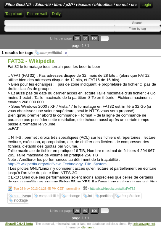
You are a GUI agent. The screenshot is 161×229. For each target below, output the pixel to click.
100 (94, 38)
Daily (56, 14)
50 (85, 38)
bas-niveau (22, 196)
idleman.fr (87, 227)
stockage (21, 200)
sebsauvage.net (144, 223)
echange (73, 196)
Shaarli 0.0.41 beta (19, 223)
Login (146, 4)
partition (106, 196)
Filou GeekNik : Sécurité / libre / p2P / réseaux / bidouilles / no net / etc (71, 4)
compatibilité (53, 53)
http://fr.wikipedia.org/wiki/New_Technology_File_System (57, 164)
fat (90, 196)
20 (77, 38)
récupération (130, 196)
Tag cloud (13, 14)
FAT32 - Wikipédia (31, 61)
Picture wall (37, 14)
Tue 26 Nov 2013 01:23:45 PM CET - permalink (47, 188)
